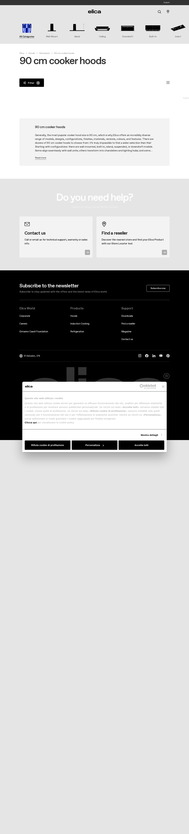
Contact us (127, 339)
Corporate (24, 316)
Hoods (31, 53)
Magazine (126, 331)
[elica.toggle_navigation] (21, 11)
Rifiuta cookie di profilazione (47, 445)
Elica (21, 53)
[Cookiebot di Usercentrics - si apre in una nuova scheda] (142, 386)
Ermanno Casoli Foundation (33, 331)
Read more (40, 157)
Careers (23, 323)
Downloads (127, 316)
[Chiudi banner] (163, 386)
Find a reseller (128, 323)
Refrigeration (77, 331)
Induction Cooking (79, 323)
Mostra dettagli (149, 434)
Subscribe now (158, 288)
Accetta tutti (141, 445)
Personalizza (94, 445)
